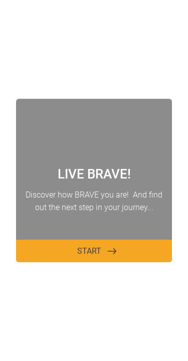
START (89, 251)
